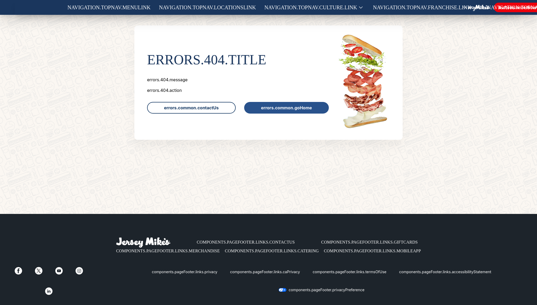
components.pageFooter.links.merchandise (168, 251)
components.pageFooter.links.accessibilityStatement (445, 272)
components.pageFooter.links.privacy (184, 272)
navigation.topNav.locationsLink (207, 7)
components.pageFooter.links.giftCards (369, 242)
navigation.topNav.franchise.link (422, 7)
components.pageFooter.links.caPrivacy (265, 272)
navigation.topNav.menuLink (109, 7)
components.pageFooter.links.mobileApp (372, 251)
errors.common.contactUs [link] (191, 107)
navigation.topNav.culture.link (310, 7)
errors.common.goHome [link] (286, 107)
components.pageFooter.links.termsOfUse (349, 272)
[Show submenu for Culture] (361, 7)
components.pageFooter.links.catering (272, 251)
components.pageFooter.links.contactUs (246, 242)
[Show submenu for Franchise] (475, 7)
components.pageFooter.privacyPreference (326, 290)
